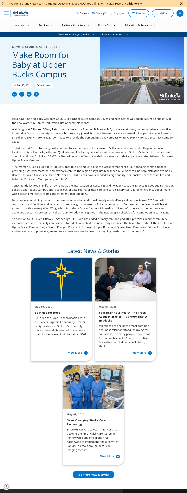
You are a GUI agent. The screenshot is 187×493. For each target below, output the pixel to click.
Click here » (134, 3)
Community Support (86, 422)
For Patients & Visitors (58, 420)
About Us (104, 406)
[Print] (14, 94)
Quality (102, 443)
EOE (52, 481)
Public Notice (92, 481)
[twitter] (37, 474)
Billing (54, 406)
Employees (104, 418)
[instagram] (13, 474)
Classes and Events (85, 406)
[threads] (29, 475)
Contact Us (105, 412)
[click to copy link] (29, 94)
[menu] (6, 13)
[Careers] (139, 13)
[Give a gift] (99, 13)
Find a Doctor (106, 25)
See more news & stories (93, 375)
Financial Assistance (62, 412)
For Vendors (57, 428)
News (102, 436)
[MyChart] (162, 13)
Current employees (149, 467)
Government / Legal (94, 484)
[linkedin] (21, 474)
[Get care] (82, 13)
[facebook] (5, 474)
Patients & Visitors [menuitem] (73, 25)
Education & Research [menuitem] (138, 25)
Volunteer (80, 434)
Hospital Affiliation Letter (61, 436)
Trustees (104, 449)
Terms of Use (105, 481)
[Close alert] (181, 3)
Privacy (60, 481)
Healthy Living (82, 428)
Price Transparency (61, 445)
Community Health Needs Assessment (85, 414)
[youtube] (45, 474)
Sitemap (108, 484)
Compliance (78, 484)
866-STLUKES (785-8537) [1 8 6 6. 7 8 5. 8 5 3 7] (22, 413)
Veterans (56, 451)
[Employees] (117, 13)
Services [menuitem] (44, 25)
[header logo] (20, 13)
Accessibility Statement (75, 481)
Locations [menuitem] (20, 25)
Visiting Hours (59, 457)
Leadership (105, 430)
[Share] (36, 94)
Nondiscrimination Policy (61, 484)
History (103, 424)
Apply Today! (145, 455)
